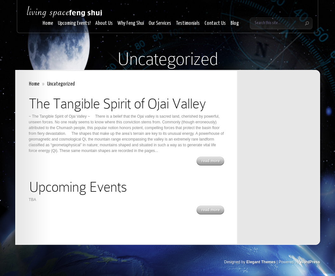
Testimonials (188, 23)
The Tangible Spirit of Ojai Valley (117, 103)
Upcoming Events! (74, 23)
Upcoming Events (78, 187)
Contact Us (215, 23)
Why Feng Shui (130, 23)
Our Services (160, 23)
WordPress (310, 262)
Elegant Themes (261, 262)
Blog (235, 23)
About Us (104, 23)
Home (48, 23)
